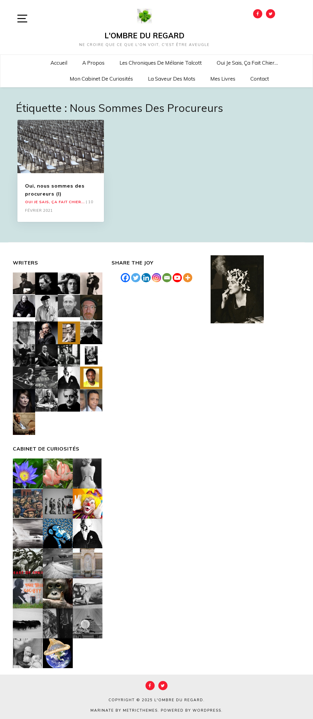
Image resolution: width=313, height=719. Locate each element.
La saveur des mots (171, 78)
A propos (93, 62)
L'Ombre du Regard (144, 35)
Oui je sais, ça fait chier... (55, 202)
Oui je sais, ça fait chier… (247, 62)
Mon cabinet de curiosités (101, 78)
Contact (259, 78)
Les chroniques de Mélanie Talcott (161, 62)
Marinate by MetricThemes (124, 710)
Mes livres (222, 78)
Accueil (58, 62)
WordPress (207, 710)
